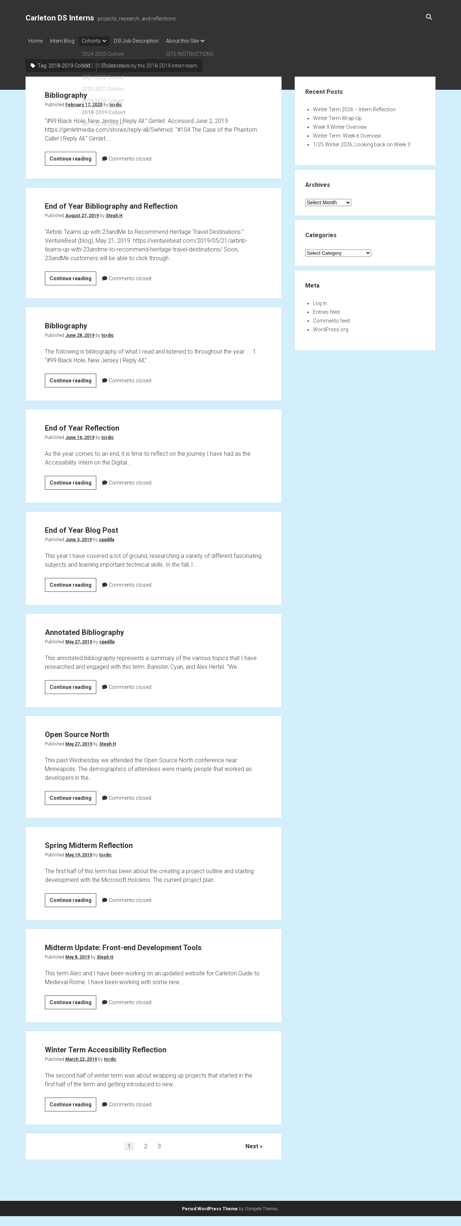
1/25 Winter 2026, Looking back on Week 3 (361, 142)
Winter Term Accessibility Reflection (129, 1061)
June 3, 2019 (78, 537)
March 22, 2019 (81, 1070)
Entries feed (326, 310)
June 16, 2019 (79, 435)
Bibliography (74, 92)
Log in (320, 301)
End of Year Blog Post (95, 527)
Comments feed (331, 318)
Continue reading (73, 155)
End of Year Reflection (96, 425)
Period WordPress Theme (210, 1209)
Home (35, 41)
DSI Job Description (147, 41)
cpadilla (106, 537)
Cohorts (98, 41)
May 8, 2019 (77, 968)
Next (251, 1157)
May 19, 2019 (78, 852)
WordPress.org (330, 327)
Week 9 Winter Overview (340, 125)
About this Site (197, 41)
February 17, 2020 (83, 102)
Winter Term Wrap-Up (337, 116)
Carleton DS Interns (60, 18)
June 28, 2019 (79, 333)
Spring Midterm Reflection (106, 842)
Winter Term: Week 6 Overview (347, 133)
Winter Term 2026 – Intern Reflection (354, 107)
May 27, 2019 (78, 639)
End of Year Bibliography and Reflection (136, 203)
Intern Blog (66, 41)
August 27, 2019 (82, 213)
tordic (115, 102)
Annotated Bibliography (99, 629)
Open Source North (89, 731)
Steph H (114, 213)
